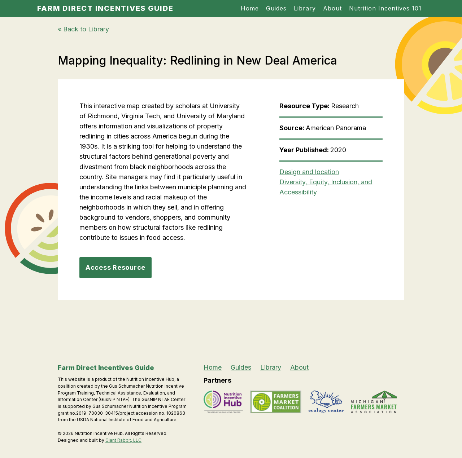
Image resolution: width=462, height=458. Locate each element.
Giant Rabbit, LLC (123, 440)
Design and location (309, 172)
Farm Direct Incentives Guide (105, 8)
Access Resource (115, 267)
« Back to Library (83, 29)
